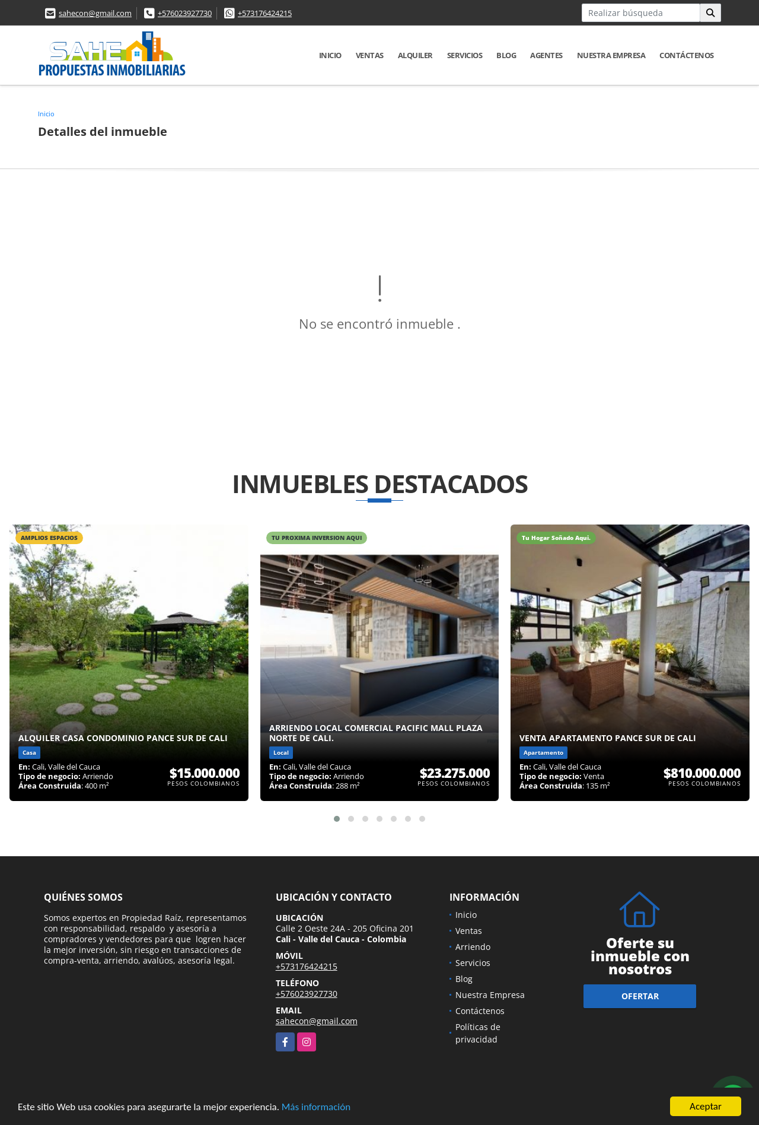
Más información (316, 1107)
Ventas (370, 55)
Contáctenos (686, 55)
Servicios (465, 55)
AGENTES (546, 55)
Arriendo (472, 946)
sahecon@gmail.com (95, 13)
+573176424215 (265, 13)
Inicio (330, 55)
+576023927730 (185, 13)
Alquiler (415, 55)
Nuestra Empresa (611, 55)
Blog (506, 55)
